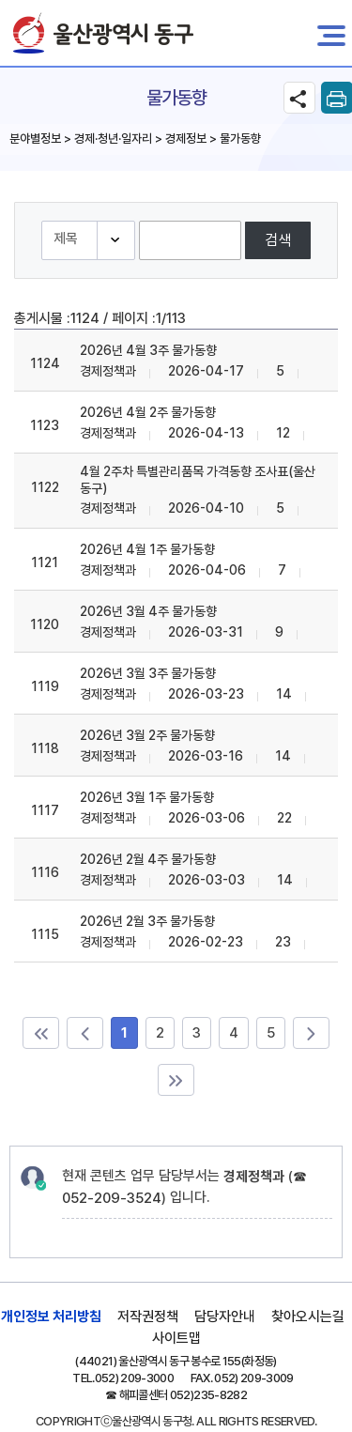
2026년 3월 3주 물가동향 (148, 673)
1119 (45, 686)
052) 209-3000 (135, 1378)
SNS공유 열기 (299, 98)
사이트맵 (176, 1338)
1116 (45, 872)
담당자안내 (224, 1316)
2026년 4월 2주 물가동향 (148, 412)
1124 (45, 363)
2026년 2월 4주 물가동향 (148, 859)
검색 (278, 240)
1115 (45, 934)
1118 (45, 748)
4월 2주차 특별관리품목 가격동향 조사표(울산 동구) (197, 480)
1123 (44, 425)
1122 (45, 487)
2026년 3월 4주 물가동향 (148, 611)
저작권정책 (147, 1316)
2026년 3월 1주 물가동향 (147, 797)
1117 (45, 810)
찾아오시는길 (307, 1316)
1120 (44, 624)
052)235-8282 (208, 1395)
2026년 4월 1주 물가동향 (147, 549)
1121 (44, 562)
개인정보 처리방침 (51, 1316)
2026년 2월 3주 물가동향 (147, 921)
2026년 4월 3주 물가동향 (148, 350)
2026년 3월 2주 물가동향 (147, 735)
